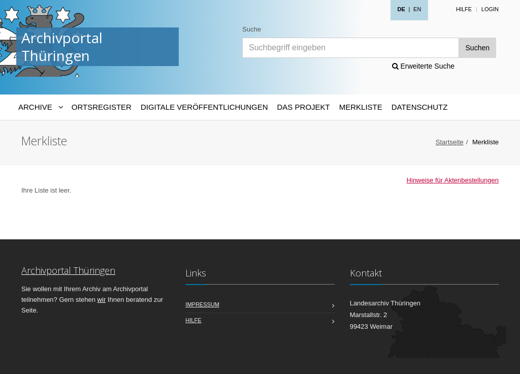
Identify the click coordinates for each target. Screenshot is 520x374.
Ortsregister (102, 107)
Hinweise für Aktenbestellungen (453, 180)
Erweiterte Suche (423, 66)
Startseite (450, 142)
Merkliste (360, 107)
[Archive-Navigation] (40, 107)
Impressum (202, 304)
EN (417, 9)
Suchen (478, 48)
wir (102, 299)
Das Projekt (303, 107)
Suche (251, 29)
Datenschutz (420, 107)
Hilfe (464, 9)
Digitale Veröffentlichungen (204, 107)
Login (490, 9)
